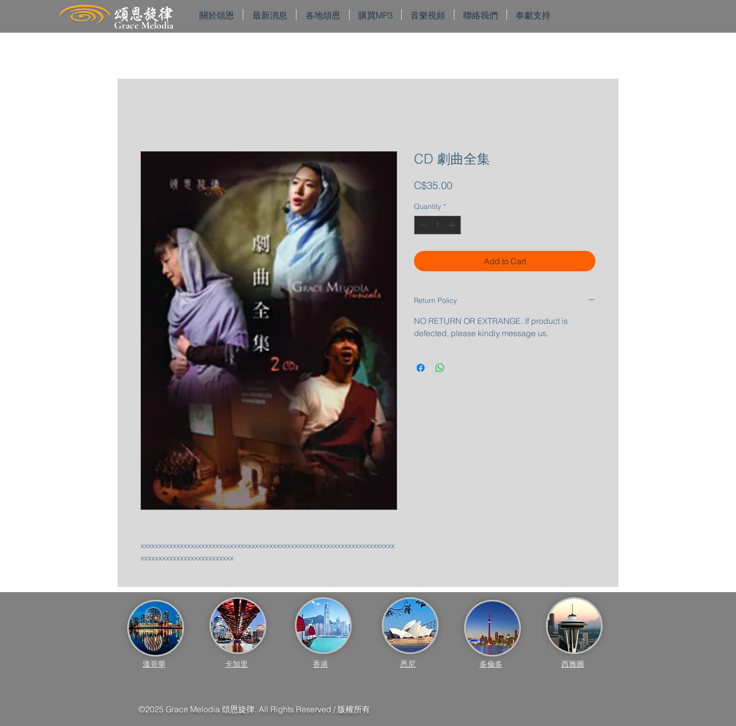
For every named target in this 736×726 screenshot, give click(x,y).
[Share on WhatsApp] (440, 368)
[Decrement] (422, 225)
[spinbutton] (437, 225)
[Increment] (453, 225)
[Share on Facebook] (421, 368)
